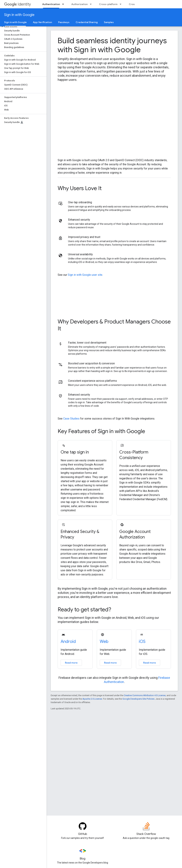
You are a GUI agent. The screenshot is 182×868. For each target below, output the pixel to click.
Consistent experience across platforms (92, 380)
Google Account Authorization (135, 534)
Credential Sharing (87, 22)
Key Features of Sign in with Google (101, 431)
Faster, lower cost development (87, 342)
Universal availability (80, 254)
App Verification (42, 22)
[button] (22, 26)
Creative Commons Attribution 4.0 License (145, 695)
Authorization (79, 4)
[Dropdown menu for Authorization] (92, 4)
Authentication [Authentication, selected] (51, 4)
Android (68, 641)
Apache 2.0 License (92, 699)
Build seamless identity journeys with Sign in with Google (112, 45)
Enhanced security (79, 219)
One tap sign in (75, 452)
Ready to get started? (84, 609)
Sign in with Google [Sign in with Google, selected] (15, 22)
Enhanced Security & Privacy (80, 534)
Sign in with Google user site (85, 274)
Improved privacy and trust (84, 237)
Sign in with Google (19, 15)
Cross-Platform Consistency (133, 455)
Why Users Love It (80, 188)
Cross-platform (108, 4)
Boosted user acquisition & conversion (91, 363)
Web (104, 641)
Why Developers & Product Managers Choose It (114, 325)
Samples (109, 22)
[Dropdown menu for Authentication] (64, 4)
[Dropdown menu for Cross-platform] (121, 4)
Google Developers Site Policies (138, 699)
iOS (142, 641)
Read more (71, 662)
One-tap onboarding (80, 202)
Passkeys (63, 22)
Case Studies (71, 418)
